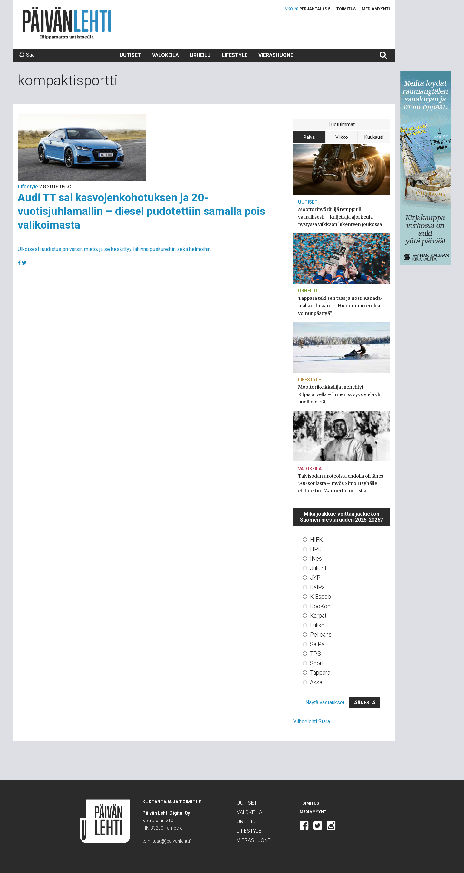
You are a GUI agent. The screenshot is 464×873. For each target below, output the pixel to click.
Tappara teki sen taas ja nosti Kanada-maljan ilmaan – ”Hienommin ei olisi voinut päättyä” (340, 305)
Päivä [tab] (309, 137)
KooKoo (320, 606)
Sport (317, 663)
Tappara (320, 672)
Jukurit (318, 568)
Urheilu (200, 55)
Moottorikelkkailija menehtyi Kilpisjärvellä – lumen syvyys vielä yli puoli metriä (339, 394)
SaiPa (317, 644)
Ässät (317, 682)
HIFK (316, 539)
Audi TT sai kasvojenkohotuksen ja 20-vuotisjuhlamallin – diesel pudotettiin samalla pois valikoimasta (141, 211)
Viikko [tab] (341, 137)
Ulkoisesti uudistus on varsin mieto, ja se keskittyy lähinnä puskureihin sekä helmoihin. (115, 249)
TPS (315, 653)
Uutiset (130, 55)
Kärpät (318, 615)
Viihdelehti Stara (311, 721)
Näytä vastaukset (324, 702)
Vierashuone (275, 55)
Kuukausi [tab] (373, 137)
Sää (26, 55)
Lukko (317, 625)
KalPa (317, 587)
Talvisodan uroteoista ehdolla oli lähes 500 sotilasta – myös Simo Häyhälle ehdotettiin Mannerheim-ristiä (340, 483)
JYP (315, 577)
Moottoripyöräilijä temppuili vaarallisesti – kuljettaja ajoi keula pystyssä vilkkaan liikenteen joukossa (340, 216)
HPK (316, 549)
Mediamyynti (376, 9)
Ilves (316, 558)
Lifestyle (234, 55)
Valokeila (165, 55)
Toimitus (346, 9)
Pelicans (321, 634)
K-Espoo (320, 596)
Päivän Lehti (67, 23)
